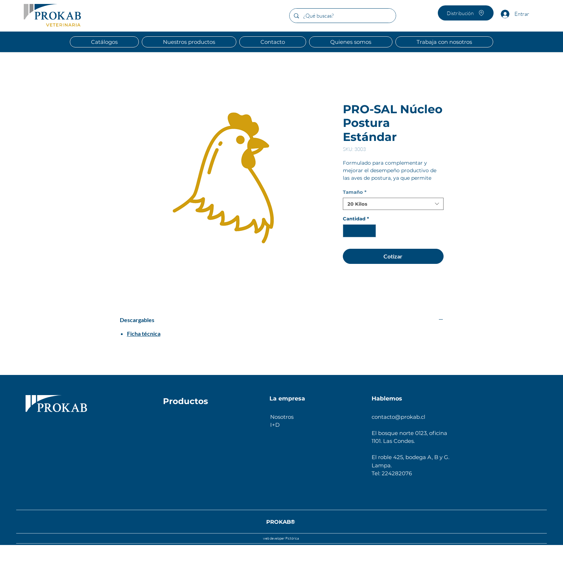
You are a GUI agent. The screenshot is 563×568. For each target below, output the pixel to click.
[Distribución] (466, 12)
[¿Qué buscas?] (342, 16)
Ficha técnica (143, 333)
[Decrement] (348, 231)
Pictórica (292, 538)
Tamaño (355, 192)
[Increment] (370, 231)
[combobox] (393, 204)
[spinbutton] (359, 231)
